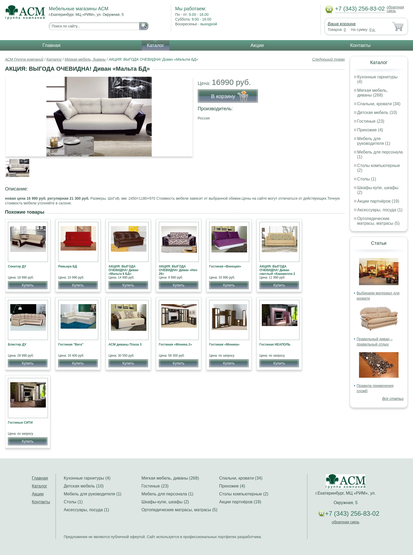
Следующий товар (328, 59)
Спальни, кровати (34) (378, 104)
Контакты (360, 45)
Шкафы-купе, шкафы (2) (165, 502)
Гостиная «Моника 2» (175, 344)
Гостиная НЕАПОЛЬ (274, 344)
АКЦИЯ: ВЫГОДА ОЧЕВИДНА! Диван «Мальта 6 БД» (123, 270)
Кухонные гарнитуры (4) (87, 478)
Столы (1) (366, 179)
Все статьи (393, 398)
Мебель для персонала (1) (167, 494)
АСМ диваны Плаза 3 (125, 344)
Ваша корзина (341, 24)
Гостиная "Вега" (70, 344)
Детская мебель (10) (377, 112)
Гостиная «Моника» (224, 344)
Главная (51, 45)
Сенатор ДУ (17, 266)
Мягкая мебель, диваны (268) (372, 92)
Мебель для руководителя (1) (373, 141)
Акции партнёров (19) (378, 201)
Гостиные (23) (370, 121)
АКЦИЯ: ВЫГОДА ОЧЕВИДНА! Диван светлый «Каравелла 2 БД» (277, 272)
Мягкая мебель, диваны (85, 59)
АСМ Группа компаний (24, 59)
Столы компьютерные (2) (243, 494)
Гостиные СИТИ (20, 422)
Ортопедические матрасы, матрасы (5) (378, 221)
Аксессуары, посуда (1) (379, 210)
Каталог (155, 45)
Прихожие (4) (370, 130)
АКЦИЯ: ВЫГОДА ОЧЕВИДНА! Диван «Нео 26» (178, 270)
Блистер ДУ (17, 344)
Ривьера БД (67, 266)
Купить (27, 285)
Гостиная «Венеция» (225, 266)
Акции (257, 45)
